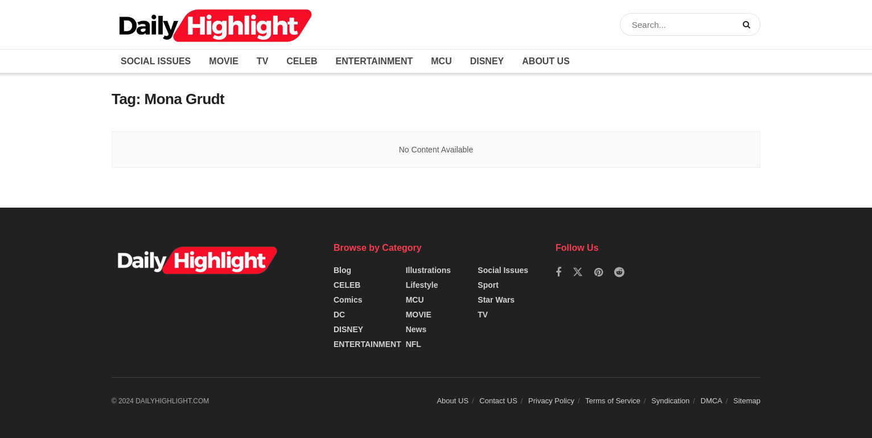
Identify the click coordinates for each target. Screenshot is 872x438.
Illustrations (428, 270)
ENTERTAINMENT (374, 61)
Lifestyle (422, 285)
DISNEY (487, 61)
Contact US (498, 400)
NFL (413, 344)
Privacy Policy (551, 400)
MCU (441, 61)
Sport (488, 285)
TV (262, 61)
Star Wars (496, 299)
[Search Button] (748, 24)
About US (546, 61)
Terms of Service (612, 400)
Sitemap (746, 400)
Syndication (670, 400)
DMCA (711, 400)
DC (339, 314)
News (416, 329)
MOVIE (223, 61)
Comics (348, 299)
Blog (342, 270)
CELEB (301, 61)
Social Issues (156, 61)
